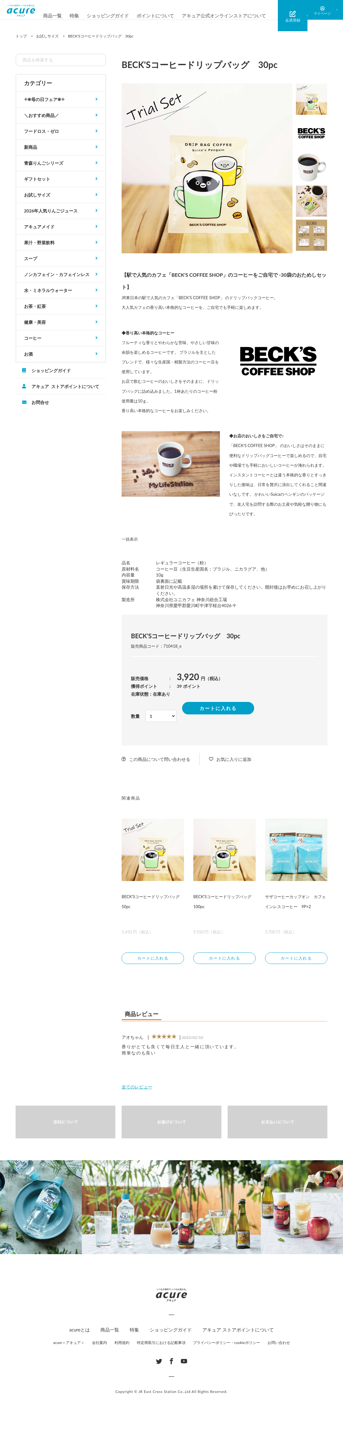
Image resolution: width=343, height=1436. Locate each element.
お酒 (28, 354)
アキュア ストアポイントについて (65, 386)
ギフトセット (37, 179)
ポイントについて (168, 15)
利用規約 (121, 1344)
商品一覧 (65, 15)
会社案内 (99, 1344)
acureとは (79, 1331)
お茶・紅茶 (35, 306)
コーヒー (32, 338)
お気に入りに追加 (233, 759)
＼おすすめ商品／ (41, 115)
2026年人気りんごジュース (51, 210)
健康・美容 (35, 322)
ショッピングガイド (121, 15)
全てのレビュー (137, 1088)
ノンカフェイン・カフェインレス (56, 274)
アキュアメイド (39, 226)
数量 (135, 716)
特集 (87, 15)
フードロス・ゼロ (41, 131)
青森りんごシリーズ (43, 163)
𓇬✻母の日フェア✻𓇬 (44, 99)
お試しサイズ (37, 194)
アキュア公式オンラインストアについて (237, 15)
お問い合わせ (279, 1344)
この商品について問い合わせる (159, 759)
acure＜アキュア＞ (69, 1344)
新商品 (30, 147)
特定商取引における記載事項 (161, 1344)
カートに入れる (218, 708)
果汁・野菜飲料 (39, 242)
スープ (30, 258)
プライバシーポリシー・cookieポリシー (226, 1344)
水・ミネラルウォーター (48, 290)
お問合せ (40, 402)
